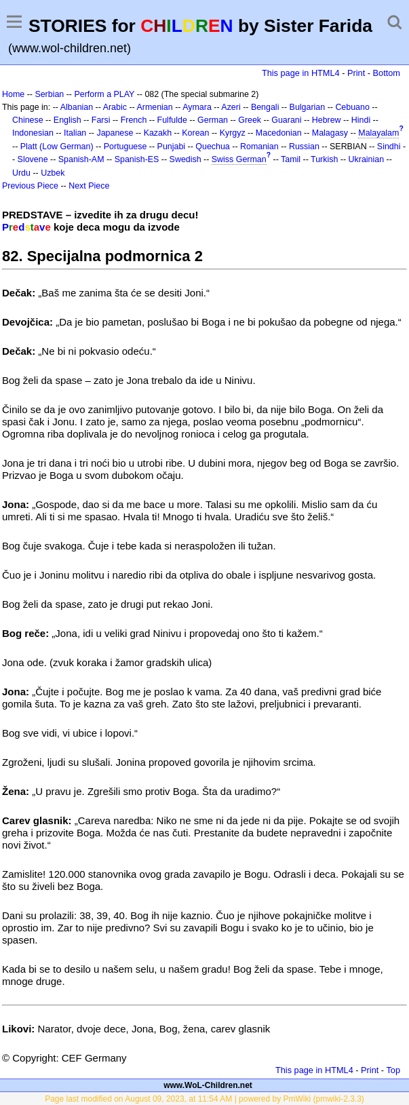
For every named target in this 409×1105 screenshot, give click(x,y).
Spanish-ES (137, 159)
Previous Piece (30, 186)
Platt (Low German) (57, 146)
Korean (195, 133)
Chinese (27, 120)
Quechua (212, 146)
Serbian (49, 94)
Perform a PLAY (104, 94)
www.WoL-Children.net (207, 1085)
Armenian (154, 107)
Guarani (286, 120)
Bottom (386, 73)
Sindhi (389, 146)
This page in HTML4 (301, 73)
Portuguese (125, 146)
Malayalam (378, 133)
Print (356, 73)
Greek (249, 120)
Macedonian (279, 133)
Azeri (230, 107)
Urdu (21, 173)
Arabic (115, 107)
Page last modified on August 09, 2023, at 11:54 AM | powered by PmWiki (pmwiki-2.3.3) (204, 1099)
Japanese (114, 133)
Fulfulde (172, 120)
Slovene (33, 159)
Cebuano (352, 107)
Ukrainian (367, 159)
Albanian (76, 107)
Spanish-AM (81, 159)
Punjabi (171, 146)
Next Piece (89, 186)
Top (393, 1070)
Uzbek (52, 173)
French (134, 120)
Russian (304, 146)
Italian (75, 133)
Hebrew (326, 120)
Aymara (197, 107)
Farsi (101, 120)
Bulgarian (308, 107)
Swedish (185, 159)
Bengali (265, 107)
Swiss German (239, 159)
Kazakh (158, 133)
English (67, 120)
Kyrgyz (233, 133)
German (212, 120)
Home (13, 94)
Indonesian (33, 133)
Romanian (259, 146)
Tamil (290, 159)
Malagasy (330, 133)
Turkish (324, 159)
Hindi (360, 120)
